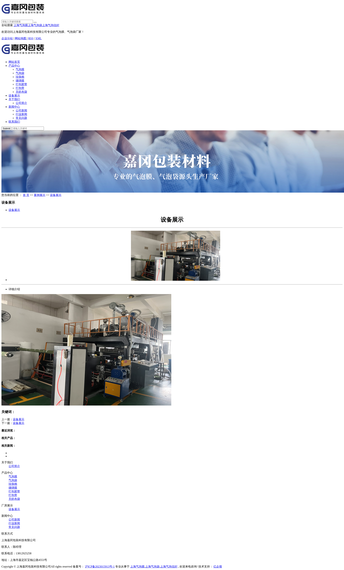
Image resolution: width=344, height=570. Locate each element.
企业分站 (7, 38)
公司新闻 (21, 110)
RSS (30, 38)
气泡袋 (20, 73)
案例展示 (39, 195)
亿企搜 (217, 566)
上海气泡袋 (35, 25)
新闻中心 (14, 106)
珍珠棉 (20, 76)
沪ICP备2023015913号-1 (100, 566)
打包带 (20, 88)
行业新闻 (21, 114)
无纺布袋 (21, 91)
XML (38, 38)
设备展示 (14, 95)
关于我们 (14, 99)
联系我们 (14, 121)
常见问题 (21, 117)
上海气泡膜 (21, 25)
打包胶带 (21, 84)
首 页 (26, 195)
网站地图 (21, 38)
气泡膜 (20, 69)
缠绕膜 (20, 80)
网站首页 (14, 61)
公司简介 (21, 102)
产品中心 (14, 65)
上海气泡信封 (50, 25)
